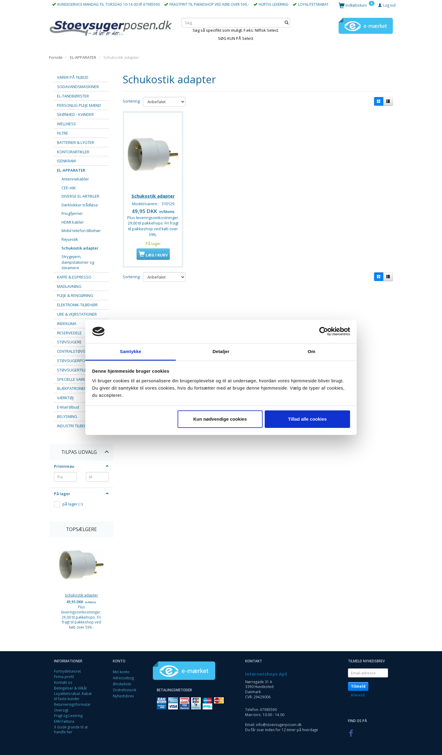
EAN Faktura (64, 721)
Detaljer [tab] (221, 351)
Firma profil (64, 676)
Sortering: (131, 101)
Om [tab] (311, 351)
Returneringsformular (72, 704)
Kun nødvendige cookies (220, 419)
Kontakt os (63, 682)
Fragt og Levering (68, 715)
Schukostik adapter (81, 595)
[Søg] (287, 22)
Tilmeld (358, 686)
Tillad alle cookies (307, 419)
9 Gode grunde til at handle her (71, 729)
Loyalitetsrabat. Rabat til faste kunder (73, 696)
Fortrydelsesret (67, 671)
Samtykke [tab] (130, 351)
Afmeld (358, 695)
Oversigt (61, 710)
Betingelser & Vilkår (70, 688)
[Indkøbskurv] (356, 5)
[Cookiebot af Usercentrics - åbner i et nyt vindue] (323, 331)
